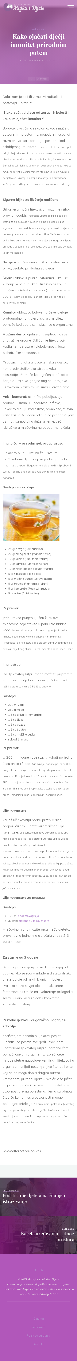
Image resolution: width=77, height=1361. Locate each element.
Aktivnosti (38, 29)
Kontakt (39, 1344)
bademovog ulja (28, 916)
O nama (38, 1318)
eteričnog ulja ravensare (33, 921)
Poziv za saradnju (38, 1335)
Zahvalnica (38, 1327)
